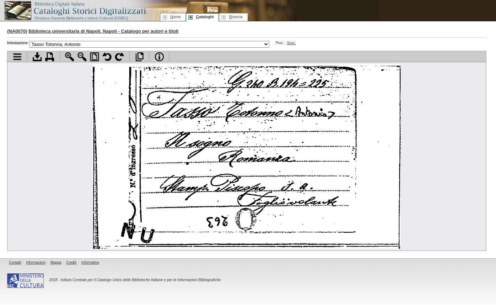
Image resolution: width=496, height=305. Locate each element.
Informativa (90, 262)
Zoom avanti (69, 56)
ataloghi (205, 17)
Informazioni (35, 262)
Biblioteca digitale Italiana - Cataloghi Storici (75, 10)
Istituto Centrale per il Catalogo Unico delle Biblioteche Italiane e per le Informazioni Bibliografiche (140, 280)
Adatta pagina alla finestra (94, 56)
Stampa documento (49, 56)
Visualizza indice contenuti (17, 56)
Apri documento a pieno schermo (139, 56)
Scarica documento (37, 56)
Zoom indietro (82, 56)
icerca (235, 17)
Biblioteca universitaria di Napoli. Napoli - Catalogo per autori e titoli (103, 31)
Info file (159, 56)
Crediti (71, 262)
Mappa (56, 262)
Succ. (291, 43)
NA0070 (17, 31)
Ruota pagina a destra (119, 56)
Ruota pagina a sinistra (107, 56)
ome (175, 17)
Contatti (15, 262)
